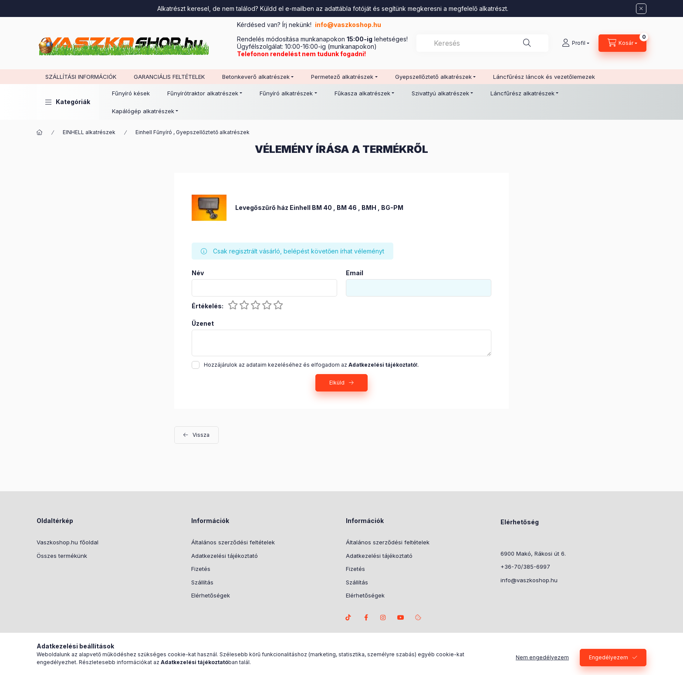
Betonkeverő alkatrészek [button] (256, 76)
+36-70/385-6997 (525, 566)
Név (198, 273)
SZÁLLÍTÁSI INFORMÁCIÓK (80, 76)
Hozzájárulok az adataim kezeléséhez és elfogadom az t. (311, 364)
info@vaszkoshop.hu (348, 24)
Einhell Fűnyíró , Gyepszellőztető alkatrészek (192, 132)
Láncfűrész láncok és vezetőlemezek (544, 76)
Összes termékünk (62, 555)
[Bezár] (641, 8)
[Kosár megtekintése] (622, 43)
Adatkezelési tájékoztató (224, 555)
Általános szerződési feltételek (233, 542)
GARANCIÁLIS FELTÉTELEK (169, 76)
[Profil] (575, 43)
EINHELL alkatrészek (89, 132)
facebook (366, 617)
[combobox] (482, 43)
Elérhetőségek (210, 595)
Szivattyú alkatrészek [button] (440, 93)
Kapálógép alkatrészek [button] (143, 111)
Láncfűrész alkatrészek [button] (522, 93)
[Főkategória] (40, 132)
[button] (68, 102)
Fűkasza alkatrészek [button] (362, 93)
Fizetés (200, 568)
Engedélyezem (608, 658)
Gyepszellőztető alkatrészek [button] (433, 76)
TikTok (348, 617)
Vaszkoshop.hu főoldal (67, 542)
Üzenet (203, 323)
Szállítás (202, 582)
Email (354, 273)
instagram (383, 617)
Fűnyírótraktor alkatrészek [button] (202, 93)
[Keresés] (527, 43)
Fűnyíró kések (131, 93)
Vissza (201, 435)
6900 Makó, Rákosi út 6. (533, 553)
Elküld (337, 382)
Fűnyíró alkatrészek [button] (286, 93)
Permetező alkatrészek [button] (342, 76)
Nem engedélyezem (542, 658)
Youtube (400, 617)
